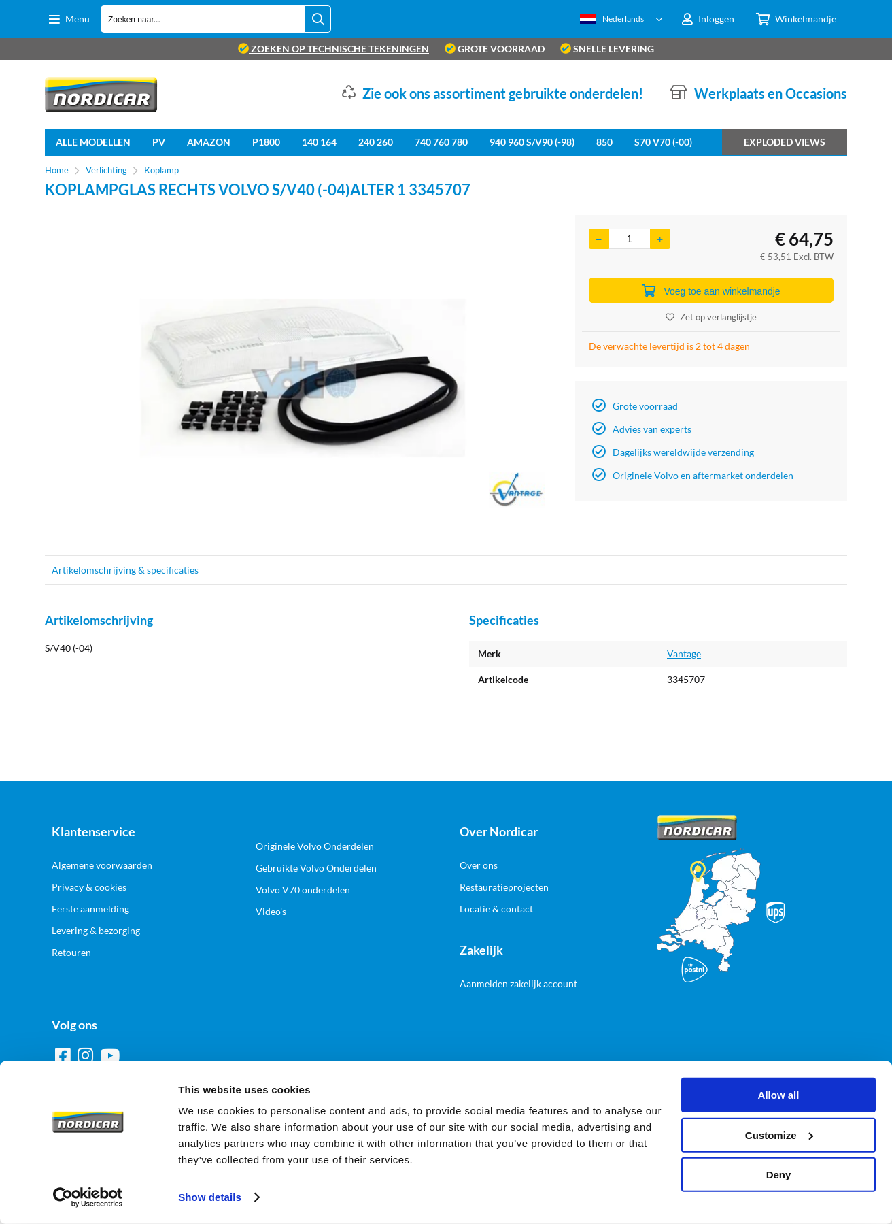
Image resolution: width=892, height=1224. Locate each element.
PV (158, 142)
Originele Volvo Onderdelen (315, 846)
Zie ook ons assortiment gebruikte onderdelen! (502, 93)
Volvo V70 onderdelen (303, 889)
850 (604, 142)
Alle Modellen (93, 142)
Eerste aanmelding (90, 908)
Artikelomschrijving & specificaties (125, 570)
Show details (209, 1197)
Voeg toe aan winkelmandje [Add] (711, 290)
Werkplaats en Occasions (770, 93)
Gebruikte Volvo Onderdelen (316, 868)
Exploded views (784, 142)
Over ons (479, 865)
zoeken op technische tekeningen (333, 48)
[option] (303, 378)
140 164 (319, 142)
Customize (779, 1134)
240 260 (375, 142)
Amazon (208, 142)
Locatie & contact (496, 908)
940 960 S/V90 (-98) (532, 142)
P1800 (266, 142)
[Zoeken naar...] (317, 19)
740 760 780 (441, 142)
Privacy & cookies (89, 887)
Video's (271, 911)
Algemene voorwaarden (102, 865)
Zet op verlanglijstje (711, 317)
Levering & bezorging (96, 930)
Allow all (779, 1095)
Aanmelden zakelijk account (518, 983)
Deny (778, 1174)
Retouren (71, 952)
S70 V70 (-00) (663, 142)
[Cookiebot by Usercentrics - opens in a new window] (88, 1197)
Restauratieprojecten (504, 887)
